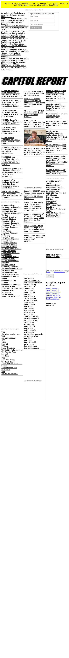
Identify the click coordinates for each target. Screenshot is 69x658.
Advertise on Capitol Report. (35, 10)
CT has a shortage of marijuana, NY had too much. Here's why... (56, 172)
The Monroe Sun (8, 286)
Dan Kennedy (29, 308)
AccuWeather (51, 201)
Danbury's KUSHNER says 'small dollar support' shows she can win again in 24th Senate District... (34, 195)
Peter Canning (30, 285)
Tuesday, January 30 (52, 301)
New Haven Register (10, 239)
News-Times (6, 231)
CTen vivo (5, 370)
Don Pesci (28, 340)
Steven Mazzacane (31, 348)
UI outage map (52, 191)
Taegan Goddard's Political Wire (31, 319)
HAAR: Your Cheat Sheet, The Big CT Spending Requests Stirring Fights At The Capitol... (14, 21)
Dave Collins (29, 293)
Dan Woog (27, 338)
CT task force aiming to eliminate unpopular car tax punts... (34, 93)
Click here (28, 5)
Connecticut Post (9, 209)
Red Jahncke (29, 332)
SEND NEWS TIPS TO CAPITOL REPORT (54, 256)
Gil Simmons (51, 195)
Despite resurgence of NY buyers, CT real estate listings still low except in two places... (34, 218)
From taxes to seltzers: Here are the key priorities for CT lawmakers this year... (34, 123)
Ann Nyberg (28, 328)
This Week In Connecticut (29, 288)
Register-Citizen (9, 243)
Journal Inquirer (9, 217)
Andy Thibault (30, 330)
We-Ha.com (5, 235)
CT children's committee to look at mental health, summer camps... (11, 140)
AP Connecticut (8, 205)
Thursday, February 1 (53, 297)
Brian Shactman (8, 348)
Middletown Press (9, 247)
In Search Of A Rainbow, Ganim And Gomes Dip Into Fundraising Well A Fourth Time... (10, 184)
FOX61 (3, 342)
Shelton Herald (8, 265)
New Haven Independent (11, 207)
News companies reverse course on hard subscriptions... (56, 116)
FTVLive (4, 346)
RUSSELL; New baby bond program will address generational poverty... (34, 238)
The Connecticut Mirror (11, 269)
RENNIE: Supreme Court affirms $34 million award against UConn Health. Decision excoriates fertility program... (56, 95)
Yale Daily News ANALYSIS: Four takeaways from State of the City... (10, 130)
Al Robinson (29, 324)
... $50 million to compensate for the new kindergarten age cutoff (14, 27)
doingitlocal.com (9, 368)
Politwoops (6, 292)
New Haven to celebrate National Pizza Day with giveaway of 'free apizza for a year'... (34, 151)
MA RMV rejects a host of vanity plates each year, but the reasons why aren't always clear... (56, 148)
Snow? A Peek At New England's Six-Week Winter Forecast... (14, 59)
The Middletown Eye (10, 275)
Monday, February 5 (52, 290)
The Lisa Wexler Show (10, 334)
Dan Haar (27, 295)
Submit (50, 278)
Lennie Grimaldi (31, 316)
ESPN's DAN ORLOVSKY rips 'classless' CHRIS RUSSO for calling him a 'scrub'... (11, 194)
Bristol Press (7, 237)
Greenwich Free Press (10, 225)
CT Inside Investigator (11, 213)
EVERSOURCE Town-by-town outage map (55, 188)
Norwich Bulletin (9, 245)
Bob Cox (49, 199)
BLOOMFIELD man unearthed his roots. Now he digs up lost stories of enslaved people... (10, 161)
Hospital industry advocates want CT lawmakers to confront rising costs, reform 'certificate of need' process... (14, 53)
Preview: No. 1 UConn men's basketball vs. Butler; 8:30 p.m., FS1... (14, 67)
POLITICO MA (29, 322)
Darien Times (7, 294)
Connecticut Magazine (10, 285)
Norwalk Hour (7, 241)
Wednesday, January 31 (53, 299)
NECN (3, 372)
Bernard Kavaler (31, 336)
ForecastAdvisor (53, 185)
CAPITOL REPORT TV (32, 281)
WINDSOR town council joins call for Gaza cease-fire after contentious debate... (11, 103)
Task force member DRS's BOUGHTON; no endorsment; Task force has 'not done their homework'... (34, 102)
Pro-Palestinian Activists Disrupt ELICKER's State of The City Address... (11, 113)
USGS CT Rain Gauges (55, 213)
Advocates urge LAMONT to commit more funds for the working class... (34, 114)
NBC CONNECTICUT (8, 338)
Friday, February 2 (52, 296)
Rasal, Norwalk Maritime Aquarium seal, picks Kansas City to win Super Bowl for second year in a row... (56, 136)
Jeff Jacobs (29, 314)
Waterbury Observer (10, 267)
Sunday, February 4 (52, 292)
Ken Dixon (28, 306)
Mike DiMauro (29, 312)
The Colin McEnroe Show (11, 350)
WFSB (3, 336)
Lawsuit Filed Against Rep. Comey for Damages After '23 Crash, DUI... (56, 124)
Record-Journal (8, 259)
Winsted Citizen (8, 219)
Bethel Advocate (8, 251)
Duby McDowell (30, 342)
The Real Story (8, 362)
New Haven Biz (7, 271)
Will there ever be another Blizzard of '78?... (13, 63)
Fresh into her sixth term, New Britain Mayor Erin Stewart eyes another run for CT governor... (33, 206)
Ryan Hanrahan (52, 197)
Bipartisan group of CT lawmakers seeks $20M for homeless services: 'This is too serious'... (11, 172)
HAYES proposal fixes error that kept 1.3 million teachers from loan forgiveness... (34, 228)
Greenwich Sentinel (10, 223)
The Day (4, 215)
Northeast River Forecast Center (53, 216)
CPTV (3, 340)
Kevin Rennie (29, 297)
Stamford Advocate (9, 233)
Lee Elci (5, 356)
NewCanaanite (7, 290)
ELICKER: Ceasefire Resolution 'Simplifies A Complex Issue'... (11, 122)
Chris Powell (29, 291)
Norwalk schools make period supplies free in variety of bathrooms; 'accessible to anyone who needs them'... (56, 161)
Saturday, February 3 (53, 294)
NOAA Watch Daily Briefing (53, 206)
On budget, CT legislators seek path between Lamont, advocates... (13, 15)
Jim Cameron (29, 310)
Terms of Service (59, 274)
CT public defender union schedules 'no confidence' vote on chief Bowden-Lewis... (11, 93)
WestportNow (6, 255)
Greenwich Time (8, 221)
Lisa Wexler (29, 302)
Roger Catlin (29, 326)
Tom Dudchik (29, 279)
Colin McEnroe (30, 298)
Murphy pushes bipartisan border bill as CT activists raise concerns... (14, 46)
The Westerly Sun (9, 273)
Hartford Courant (9, 211)
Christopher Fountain (33, 334)
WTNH (3, 332)
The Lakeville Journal (11, 249)
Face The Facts (8, 360)
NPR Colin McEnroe (9, 374)
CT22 (3, 358)
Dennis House (29, 304)
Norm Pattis (29, 344)
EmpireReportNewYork (33, 283)
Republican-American (10, 253)
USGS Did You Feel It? (56, 193)
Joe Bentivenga (30, 346)
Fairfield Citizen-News (11, 289)
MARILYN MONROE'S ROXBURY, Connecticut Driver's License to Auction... (55, 107)
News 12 (4, 344)
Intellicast (51, 203)
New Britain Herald (10, 257)
